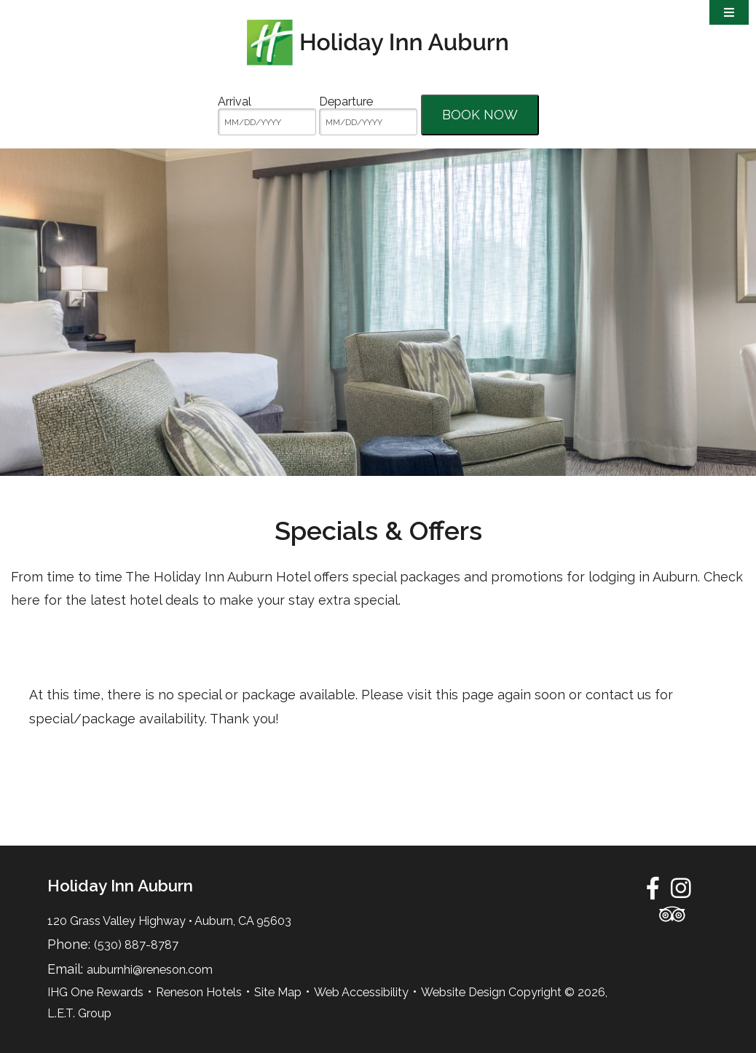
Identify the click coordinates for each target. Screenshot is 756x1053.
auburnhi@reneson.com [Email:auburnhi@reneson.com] (150, 970)
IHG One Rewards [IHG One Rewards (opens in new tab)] (95, 992)
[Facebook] (652, 888)
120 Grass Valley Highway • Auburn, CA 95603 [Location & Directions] (169, 921)
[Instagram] (681, 888)
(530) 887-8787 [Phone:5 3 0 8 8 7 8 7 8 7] (136, 945)
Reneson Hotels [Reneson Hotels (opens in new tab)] (199, 992)
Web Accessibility (361, 992)
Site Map (278, 992)
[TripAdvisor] (672, 914)
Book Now (480, 114)
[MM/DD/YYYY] (267, 121)
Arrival (234, 101)
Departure (346, 101)
